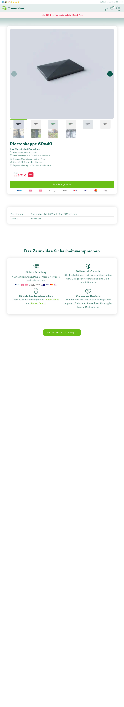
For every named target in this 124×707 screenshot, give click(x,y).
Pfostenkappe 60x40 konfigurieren (63, 332)
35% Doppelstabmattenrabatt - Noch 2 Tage (62, 15)
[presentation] (14, 74)
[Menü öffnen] (118, 8)
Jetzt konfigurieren (62, 184)
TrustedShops (51, 299)
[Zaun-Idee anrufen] (106, 9)
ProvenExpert (38, 303)
